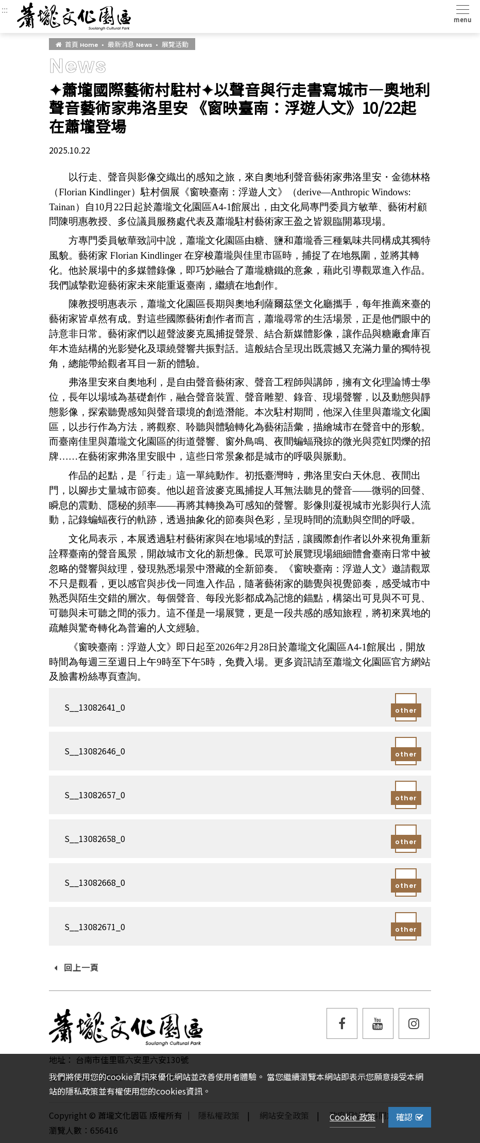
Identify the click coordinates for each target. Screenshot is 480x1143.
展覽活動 (175, 44)
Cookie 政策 (352, 1117)
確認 (409, 1117)
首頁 (77, 44)
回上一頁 (76, 967)
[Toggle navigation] (461, 13)
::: (5, 9)
